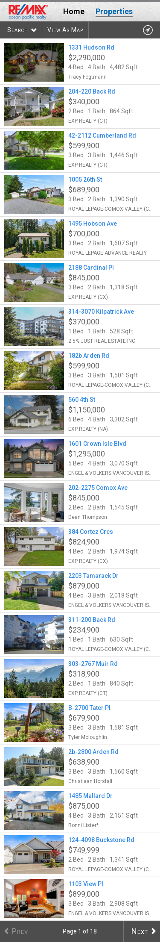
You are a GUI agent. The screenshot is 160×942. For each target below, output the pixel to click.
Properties (114, 11)
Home (73, 11)
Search (17, 29)
